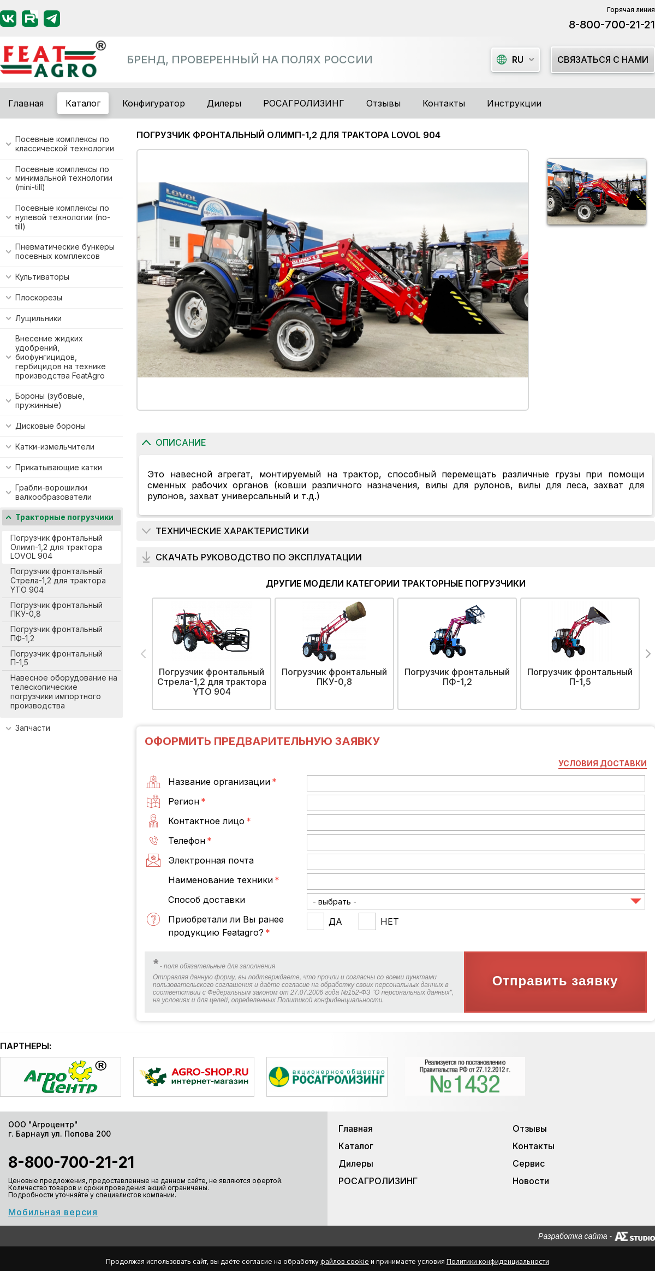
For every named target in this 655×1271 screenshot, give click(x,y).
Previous (143, 654)
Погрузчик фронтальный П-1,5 (56, 658)
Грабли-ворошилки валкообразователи (53, 492)
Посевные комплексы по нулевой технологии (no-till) (62, 217)
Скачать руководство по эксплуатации (259, 557)
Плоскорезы (38, 297)
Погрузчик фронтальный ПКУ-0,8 (56, 609)
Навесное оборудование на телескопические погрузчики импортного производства (63, 691)
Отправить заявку (555, 980)
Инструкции (514, 103)
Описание (181, 442)
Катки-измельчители (54, 446)
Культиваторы (42, 276)
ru (510, 59)
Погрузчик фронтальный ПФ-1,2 (56, 633)
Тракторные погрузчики (64, 517)
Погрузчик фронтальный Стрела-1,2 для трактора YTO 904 (58, 580)
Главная (26, 103)
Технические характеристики (232, 530)
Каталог (355, 1145)
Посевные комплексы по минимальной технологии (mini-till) (63, 178)
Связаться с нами (602, 59)
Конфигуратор (153, 103)
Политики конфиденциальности (497, 1261)
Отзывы (383, 103)
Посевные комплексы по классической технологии (64, 143)
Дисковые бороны (50, 425)
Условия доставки (602, 763)
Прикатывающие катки (58, 467)
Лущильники (38, 318)
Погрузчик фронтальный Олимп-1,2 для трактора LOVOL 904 (56, 547)
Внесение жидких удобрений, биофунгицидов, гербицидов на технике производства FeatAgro (60, 357)
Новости (531, 1180)
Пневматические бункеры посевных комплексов (65, 251)
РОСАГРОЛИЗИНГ (303, 103)
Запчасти (32, 727)
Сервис (529, 1163)
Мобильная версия (53, 1212)
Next (648, 654)
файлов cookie (344, 1261)
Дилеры (224, 103)
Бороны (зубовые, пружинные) (50, 400)
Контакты (443, 103)
